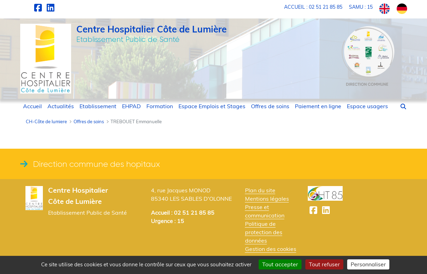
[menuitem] (32, 106)
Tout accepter (280, 264)
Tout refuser (324, 264)
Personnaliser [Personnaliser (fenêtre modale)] (368, 264)
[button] (403, 106)
